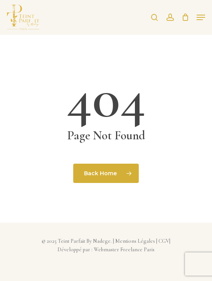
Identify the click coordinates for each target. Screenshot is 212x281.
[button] (201, 17)
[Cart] (185, 17)
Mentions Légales (135, 241)
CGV (163, 241)
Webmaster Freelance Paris (124, 249)
